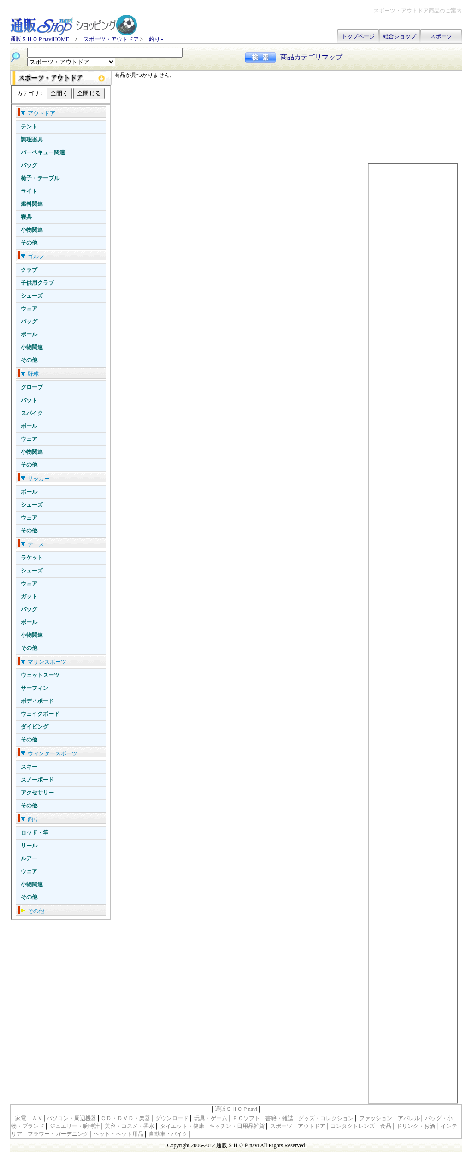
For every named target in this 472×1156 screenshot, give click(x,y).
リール (29, 845)
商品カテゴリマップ (311, 57)
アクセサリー (37, 792)
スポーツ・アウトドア (111, 39)
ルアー (29, 858)
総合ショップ (399, 36)
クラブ (29, 270)
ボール (29, 334)
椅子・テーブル (40, 178)
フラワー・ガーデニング (58, 1134)
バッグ (29, 165)
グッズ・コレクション (326, 1118)
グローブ (32, 387)
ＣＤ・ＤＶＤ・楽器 (125, 1118)
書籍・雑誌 (279, 1118)
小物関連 (32, 230)
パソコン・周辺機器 (71, 1118)
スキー (29, 767)
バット (29, 400)
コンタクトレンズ (352, 1126)
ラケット (32, 558)
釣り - (156, 39)
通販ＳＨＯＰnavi (236, 1109)
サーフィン (34, 688)
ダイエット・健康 (182, 1126)
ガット (29, 596)
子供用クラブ (37, 283)
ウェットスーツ (40, 675)
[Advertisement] (413, 117)
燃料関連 (32, 204)
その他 (29, 242)
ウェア (29, 308)
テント (29, 126)
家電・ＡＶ (29, 1118)
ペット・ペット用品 (118, 1134)
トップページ (358, 36)
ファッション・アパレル (389, 1118)
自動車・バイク (168, 1134)
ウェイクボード (40, 714)
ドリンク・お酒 (415, 1126)
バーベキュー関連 (43, 152)
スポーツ (441, 36)
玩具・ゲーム (210, 1118)
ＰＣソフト (246, 1118)
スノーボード (37, 780)
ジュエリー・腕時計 (75, 1126)
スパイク (32, 413)
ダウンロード (172, 1118)
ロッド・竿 (34, 832)
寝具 (26, 217)
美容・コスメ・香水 (129, 1126)
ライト (29, 191)
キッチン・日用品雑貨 (237, 1126)
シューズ (32, 295)
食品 (385, 1126)
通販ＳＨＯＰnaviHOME (39, 39)
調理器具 (32, 139)
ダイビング (34, 727)
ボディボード (37, 701)
